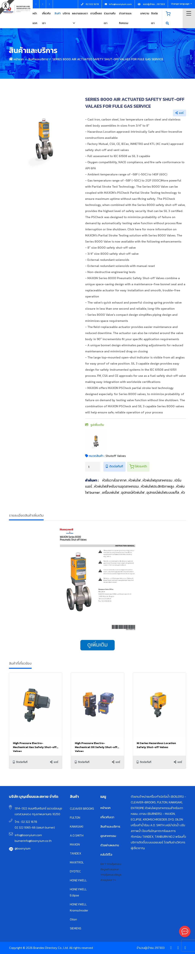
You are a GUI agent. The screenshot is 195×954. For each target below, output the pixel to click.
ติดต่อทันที (114, 466)
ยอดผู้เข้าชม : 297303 (151, 4)
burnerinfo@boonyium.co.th (33, 840)
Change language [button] (180, 4)
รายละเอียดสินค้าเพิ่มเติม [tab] (26, 515)
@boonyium (22, 848)
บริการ (66, 13)
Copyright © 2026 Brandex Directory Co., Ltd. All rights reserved (51, 947)
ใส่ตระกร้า (138, 466)
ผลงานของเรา (80, 13)
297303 (160, 947)
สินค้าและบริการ (38, 59)
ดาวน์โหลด (96, 13)
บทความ (144, 13)
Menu (188, 13)
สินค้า (57, 13)
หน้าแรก (16, 59)
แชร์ (179, 113)
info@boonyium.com (28, 835)
